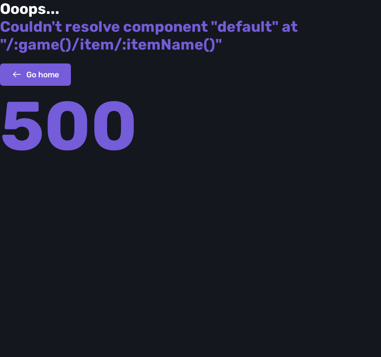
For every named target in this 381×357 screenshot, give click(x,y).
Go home (35, 74)
